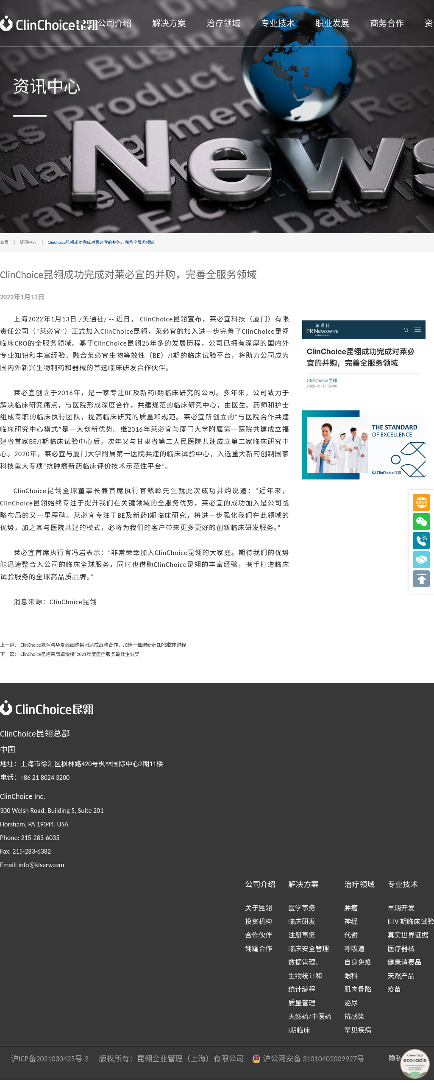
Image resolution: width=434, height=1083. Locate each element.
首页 (6, 243)
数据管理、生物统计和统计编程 (305, 978)
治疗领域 (223, 23)
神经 (351, 925)
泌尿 (351, 1006)
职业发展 (332, 23)
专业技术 (278, 23)
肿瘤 (351, 911)
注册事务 (301, 938)
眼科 (351, 979)
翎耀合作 (258, 952)
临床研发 (301, 925)
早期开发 (401, 911)
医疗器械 (401, 952)
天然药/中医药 (309, 1020)
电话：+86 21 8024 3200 (35, 780)
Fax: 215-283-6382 (25, 854)
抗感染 (354, 1020)
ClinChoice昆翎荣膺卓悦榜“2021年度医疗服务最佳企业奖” (113, 657)
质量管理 (301, 1006)
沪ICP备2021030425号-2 (44, 1061)
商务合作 (387, 23)
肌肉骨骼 (357, 992)
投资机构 (258, 925)
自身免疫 (357, 965)
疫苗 (394, 992)
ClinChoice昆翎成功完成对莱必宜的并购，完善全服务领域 (133, 243)
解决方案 (169, 23)
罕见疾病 (357, 1033)
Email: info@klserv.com (32, 868)
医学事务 (301, 911)
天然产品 (401, 979)
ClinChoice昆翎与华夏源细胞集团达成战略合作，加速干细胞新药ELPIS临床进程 (145, 646)
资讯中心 (35, 243)
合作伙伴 (258, 938)
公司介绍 (114, 23)
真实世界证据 (407, 938)
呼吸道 (354, 952)
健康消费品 (404, 965)
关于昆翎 (258, 911)
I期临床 (299, 1033)
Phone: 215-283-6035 (29, 841)
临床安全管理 (308, 952)
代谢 (351, 938)
